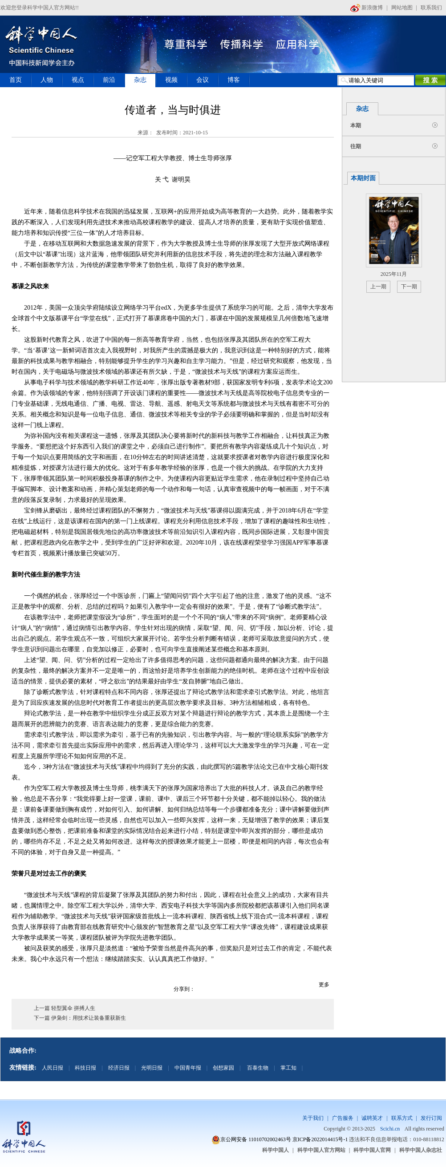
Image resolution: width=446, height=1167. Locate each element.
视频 (171, 80)
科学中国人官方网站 (321, 1150)
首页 (15, 80)
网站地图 (402, 7)
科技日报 (85, 1068)
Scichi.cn (390, 1129)
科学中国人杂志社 (420, 1150)
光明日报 (151, 1068)
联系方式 (402, 1118)
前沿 (109, 80)
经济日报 (119, 1068)
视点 (78, 80)
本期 (355, 125)
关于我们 (313, 1118)
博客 (233, 80)
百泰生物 (257, 1068)
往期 (355, 146)
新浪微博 (366, 7)
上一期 (378, 286)
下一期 (409, 286)
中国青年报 (187, 1068)
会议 (202, 80)
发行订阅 (431, 1118)
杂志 (140, 80)
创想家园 (223, 1068)
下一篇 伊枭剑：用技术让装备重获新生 (80, 1018)
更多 (324, 984)
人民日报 (52, 1068)
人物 (47, 80)
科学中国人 (275, 1150)
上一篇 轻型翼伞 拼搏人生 (64, 1008)
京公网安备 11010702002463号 (255, 1139)
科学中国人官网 (372, 1150)
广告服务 (342, 1118)
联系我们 (431, 7)
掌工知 (288, 1068)
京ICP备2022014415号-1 (320, 1139)
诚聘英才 (372, 1118)
